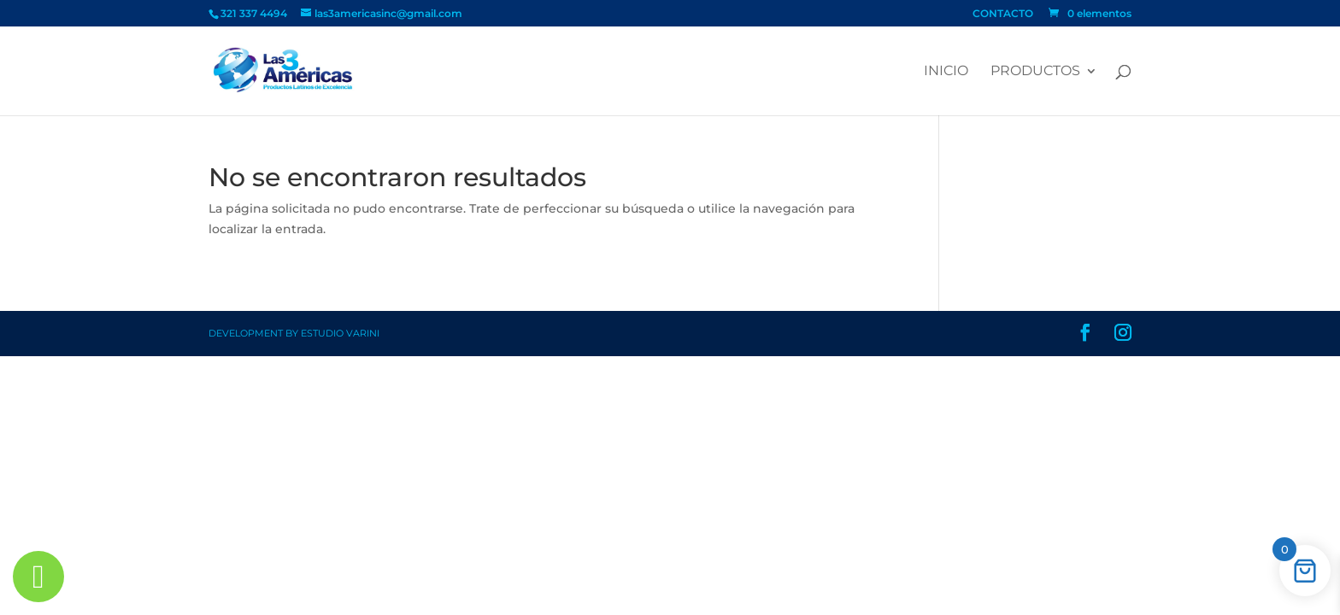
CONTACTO (1003, 14)
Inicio (946, 72)
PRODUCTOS (1035, 72)
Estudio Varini (340, 333)
